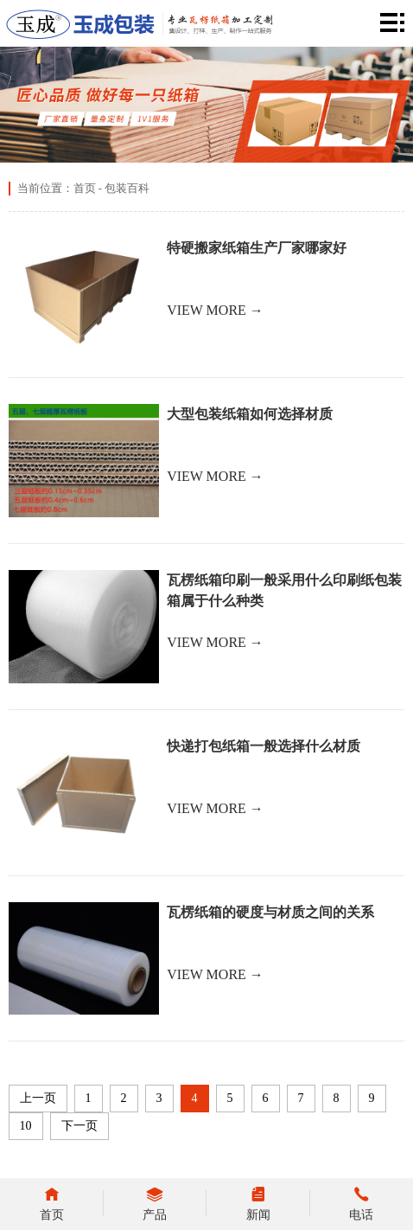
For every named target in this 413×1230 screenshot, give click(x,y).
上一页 (38, 1098)
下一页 (79, 1125)
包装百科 (127, 188)
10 (26, 1125)
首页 (84, 188)
